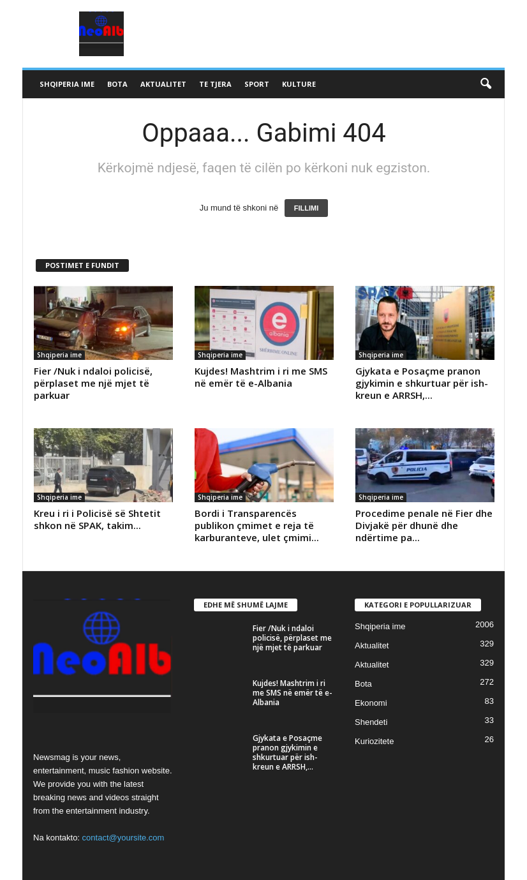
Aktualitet (163, 84)
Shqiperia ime (67, 84)
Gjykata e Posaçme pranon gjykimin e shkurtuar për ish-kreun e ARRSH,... (421, 382)
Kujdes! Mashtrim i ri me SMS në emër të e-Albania (261, 376)
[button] (485, 84)
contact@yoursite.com (123, 837)
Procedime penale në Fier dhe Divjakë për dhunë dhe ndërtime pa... (424, 525)
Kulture (299, 84)
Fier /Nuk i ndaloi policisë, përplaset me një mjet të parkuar (93, 382)
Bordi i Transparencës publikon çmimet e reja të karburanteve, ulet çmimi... (257, 525)
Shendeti (371, 722)
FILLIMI (306, 208)
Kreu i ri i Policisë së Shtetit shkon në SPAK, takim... (97, 519)
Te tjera (215, 84)
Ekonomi (371, 703)
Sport (256, 84)
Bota (117, 84)
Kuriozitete (374, 741)
